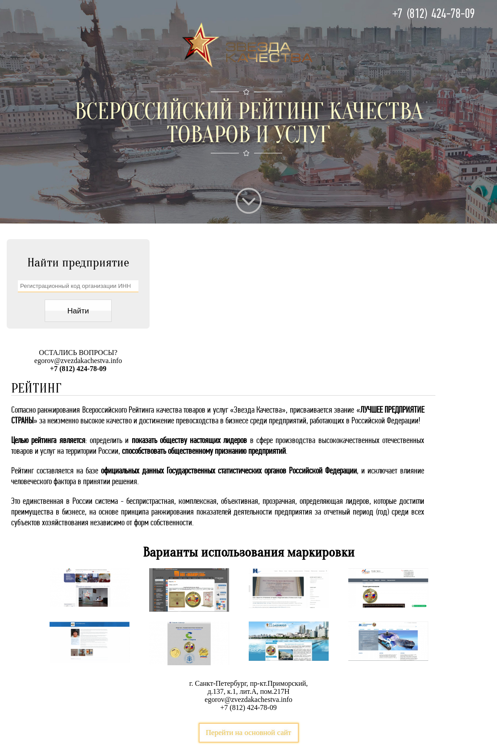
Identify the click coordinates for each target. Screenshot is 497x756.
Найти (78, 311)
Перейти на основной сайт (249, 732)
